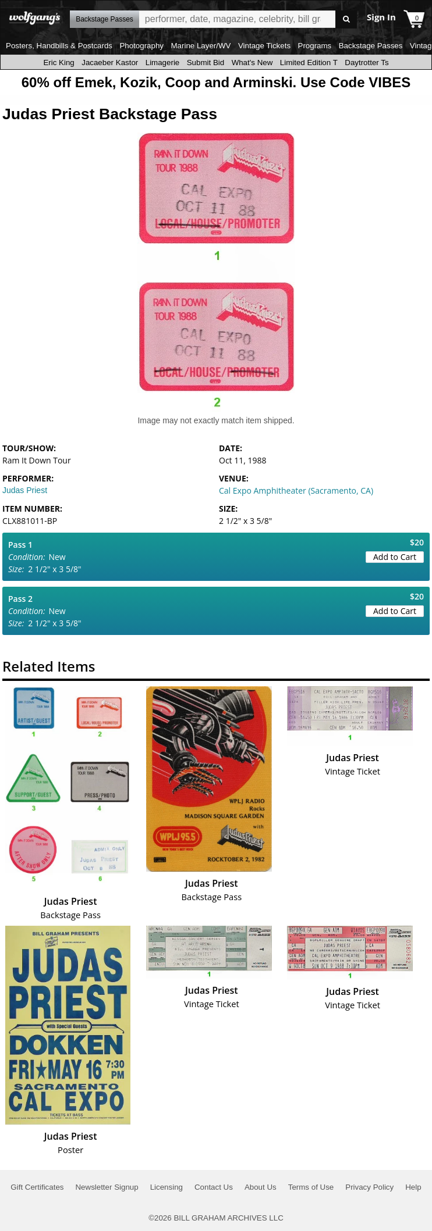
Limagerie (163, 62)
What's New (252, 62)
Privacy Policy (369, 1187)
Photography (141, 45)
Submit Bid (205, 62)
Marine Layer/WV (201, 45)
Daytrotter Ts (366, 62)
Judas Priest (24, 490)
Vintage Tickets (264, 45)
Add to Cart (394, 556)
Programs (315, 45)
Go (346, 19)
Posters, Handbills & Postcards (59, 45)
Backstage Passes (371, 45)
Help (413, 1187)
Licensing (166, 1187)
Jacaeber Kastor (110, 62)
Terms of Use (311, 1187)
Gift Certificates (36, 1187)
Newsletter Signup (106, 1187)
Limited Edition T (309, 62)
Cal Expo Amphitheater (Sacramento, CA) (296, 490)
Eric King (58, 62)
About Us (261, 1187)
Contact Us (213, 1187)
